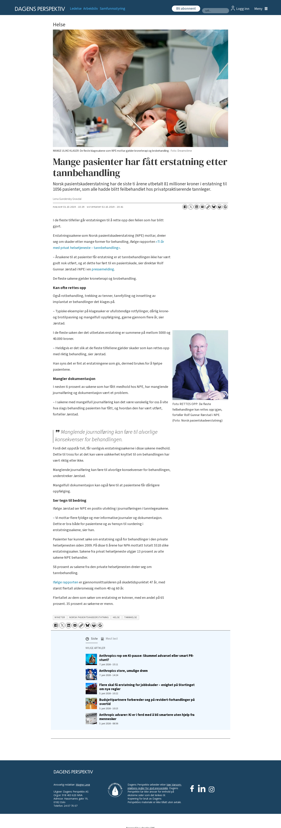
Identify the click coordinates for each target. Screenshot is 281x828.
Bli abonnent (186, 8)
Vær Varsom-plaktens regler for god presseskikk (155, 786)
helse (116, 617)
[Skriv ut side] (219, 207)
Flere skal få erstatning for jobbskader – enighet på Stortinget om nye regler (147, 687)
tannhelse (130, 617)
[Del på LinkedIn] (196, 207)
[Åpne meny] (260, 9)
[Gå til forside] (38, 9)
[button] (92, 639)
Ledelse (76, 8)
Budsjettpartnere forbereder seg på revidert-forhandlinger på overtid (147, 701)
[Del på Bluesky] (213, 207)
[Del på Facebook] (185, 207)
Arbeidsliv (90, 8)
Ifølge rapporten (65, 582)
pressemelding (103, 269)
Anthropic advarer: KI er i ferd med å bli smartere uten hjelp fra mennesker (146, 716)
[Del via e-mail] (202, 207)
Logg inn (242, 8)
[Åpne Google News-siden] (225, 207)
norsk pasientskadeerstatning (89, 617)
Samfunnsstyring (112, 8)
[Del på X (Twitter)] (190, 207)
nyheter (60, 617)
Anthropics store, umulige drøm (123, 670)
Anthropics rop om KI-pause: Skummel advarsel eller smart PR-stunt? (146, 657)
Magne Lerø (83, 784)
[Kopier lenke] (208, 207)
